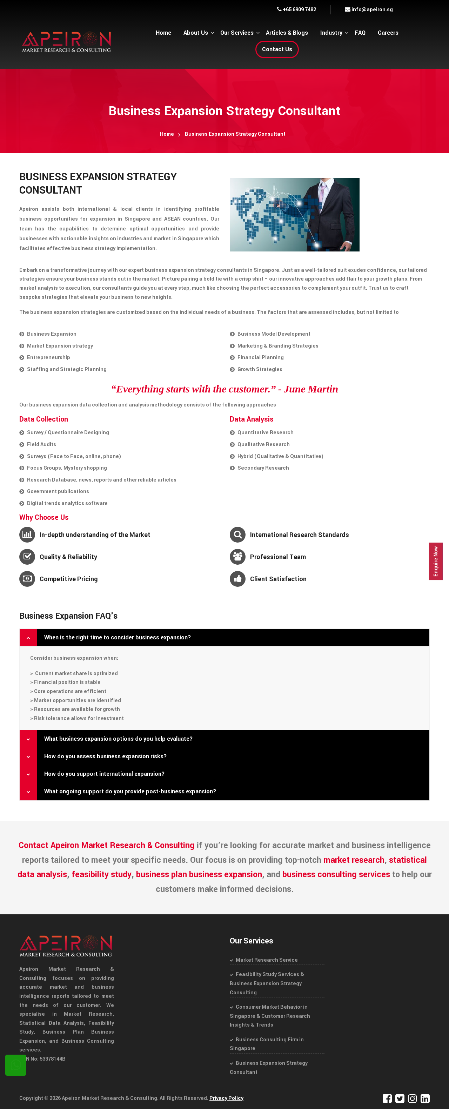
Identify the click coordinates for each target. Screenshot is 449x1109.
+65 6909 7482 (296, 9)
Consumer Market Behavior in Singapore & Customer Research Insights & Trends (270, 1016)
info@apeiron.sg (369, 9)
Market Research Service (267, 960)
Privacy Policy (226, 1098)
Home (167, 134)
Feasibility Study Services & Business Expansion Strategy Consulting (267, 983)
